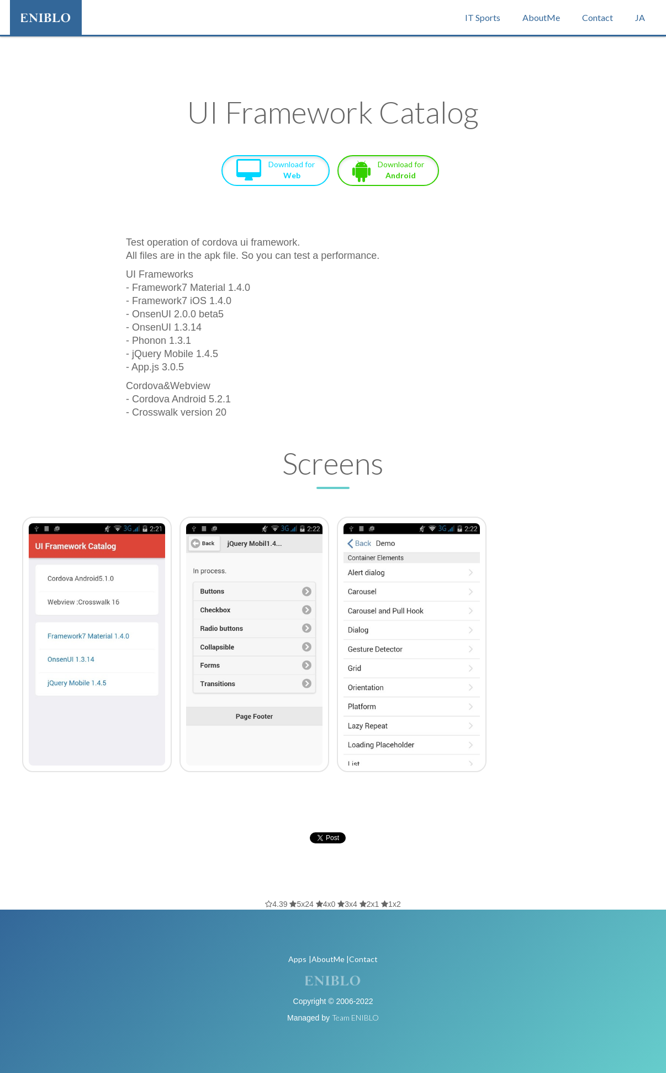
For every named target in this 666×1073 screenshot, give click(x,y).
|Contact (362, 959)
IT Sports (482, 17)
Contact (597, 17)
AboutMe (541, 17)
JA (640, 17)
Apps (297, 959)
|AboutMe (327, 959)
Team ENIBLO (355, 1017)
